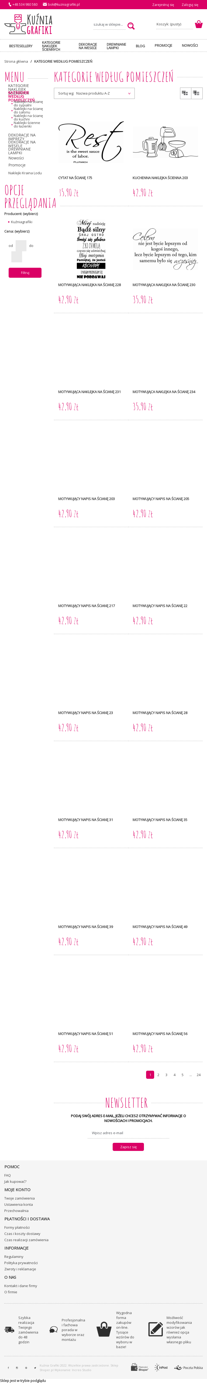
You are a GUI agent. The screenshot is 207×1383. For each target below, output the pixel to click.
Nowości (16, 157)
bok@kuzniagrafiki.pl (64, 4)
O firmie (10, 1292)
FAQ (7, 1175)
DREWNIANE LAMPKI (19, 151)
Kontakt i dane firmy (20, 1285)
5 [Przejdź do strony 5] (183, 1074)
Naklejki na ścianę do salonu (28, 110)
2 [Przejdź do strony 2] (158, 1074)
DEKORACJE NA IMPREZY (22, 136)
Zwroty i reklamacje (20, 1269)
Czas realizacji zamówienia (26, 1239)
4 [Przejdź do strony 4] (174, 1074)
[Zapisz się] (128, 1147)
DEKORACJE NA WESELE (22, 144)
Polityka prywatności (21, 1262)
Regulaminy (13, 1256)
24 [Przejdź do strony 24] (199, 1074)
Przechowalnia (16, 1210)
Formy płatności (17, 1227)
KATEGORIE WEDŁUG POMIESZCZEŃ (21, 96)
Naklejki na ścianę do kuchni (28, 117)
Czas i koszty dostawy (22, 1233)
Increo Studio (81, 1370)
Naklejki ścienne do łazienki (27, 124)
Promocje (17, 165)
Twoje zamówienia (19, 1198)
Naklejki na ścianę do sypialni (28, 103)
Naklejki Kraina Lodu (25, 173)
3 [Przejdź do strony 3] (166, 1074)
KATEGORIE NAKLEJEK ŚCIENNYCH (18, 89)
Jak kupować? (15, 1181)
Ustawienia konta (18, 1204)
